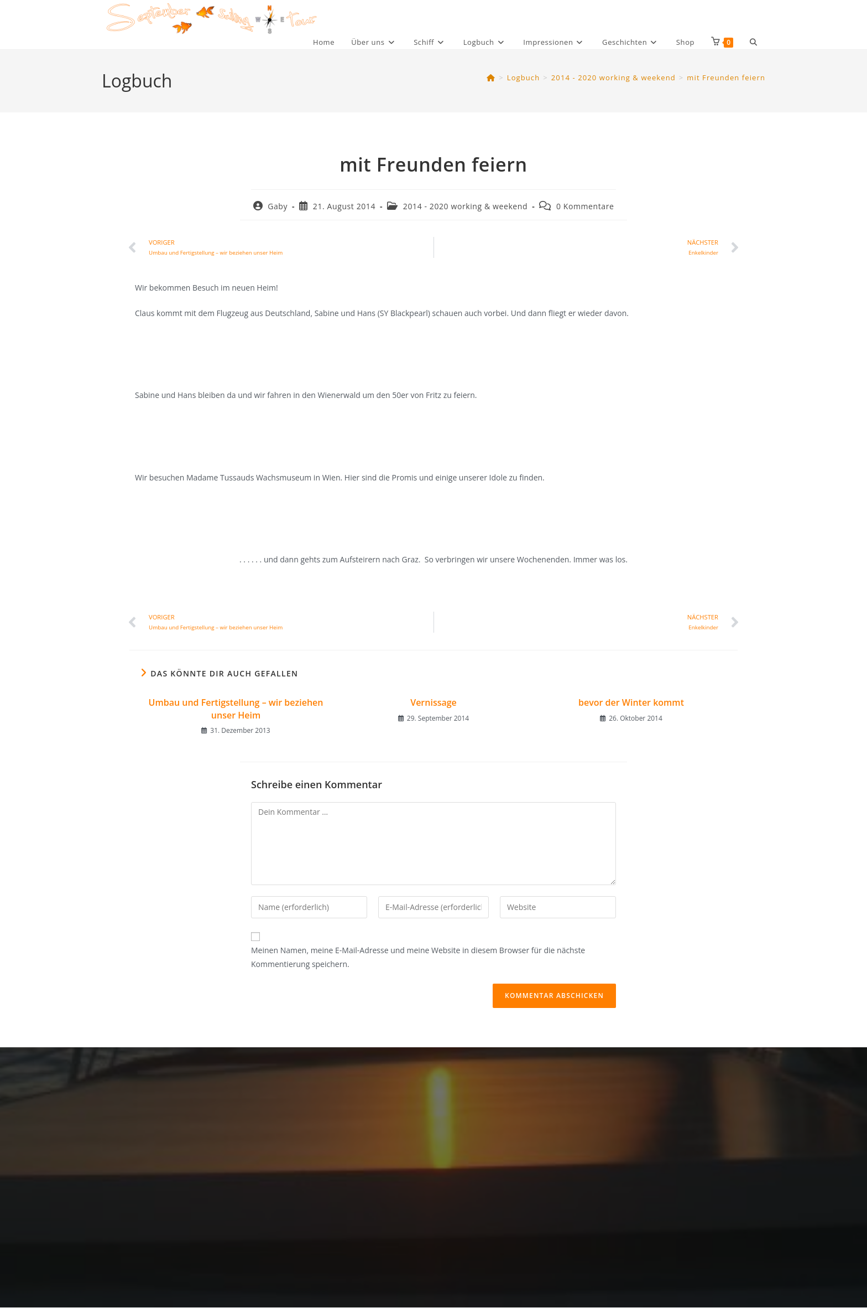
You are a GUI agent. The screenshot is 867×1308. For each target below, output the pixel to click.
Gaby (278, 206)
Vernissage (433, 702)
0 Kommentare (585, 206)
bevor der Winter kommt (631, 702)
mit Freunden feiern (726, 77)
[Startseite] (491, 77)
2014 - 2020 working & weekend (465, 206)
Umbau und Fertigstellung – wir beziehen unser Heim (236, 708)
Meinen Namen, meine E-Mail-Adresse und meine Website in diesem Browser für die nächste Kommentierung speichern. (418, 957)
